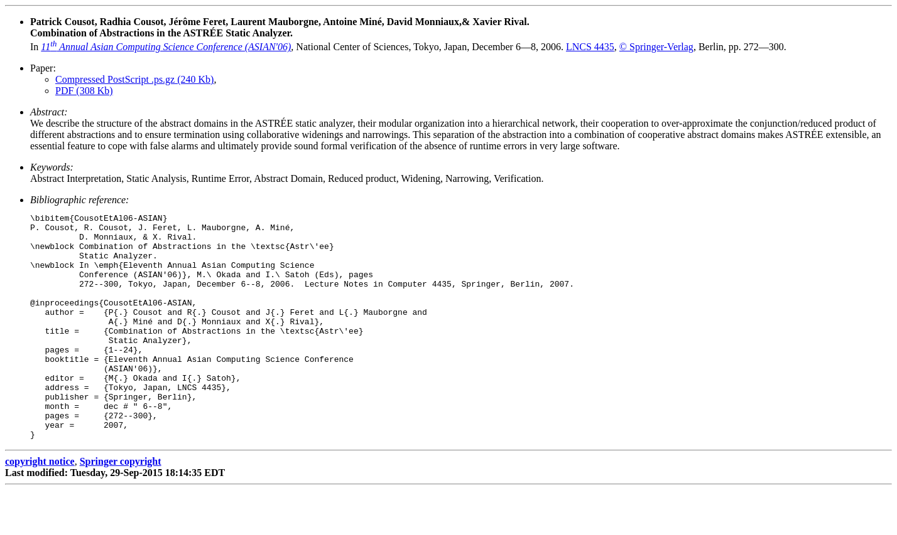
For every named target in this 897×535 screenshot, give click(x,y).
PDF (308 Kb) (84, 90)
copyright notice (40, 506)
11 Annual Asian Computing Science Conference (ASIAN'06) (166, 46)
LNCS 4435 (590, 46)
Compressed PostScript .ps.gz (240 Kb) (134, 79)
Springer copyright (120, 506)
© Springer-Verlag (656, 46)
